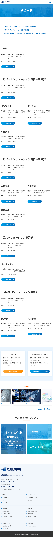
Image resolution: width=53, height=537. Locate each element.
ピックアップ (31, 495)
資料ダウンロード (7, 523)
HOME (2, 19)
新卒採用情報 (6, 511)
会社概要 (5, 508)
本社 (6, 26)
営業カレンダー (32, 514)
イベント (30, 500)
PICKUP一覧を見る (43, 409)
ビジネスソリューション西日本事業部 (17, 30)
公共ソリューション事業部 (13, 33)
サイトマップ (6, 528)
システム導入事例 (32, 497)
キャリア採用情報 (32, 511)
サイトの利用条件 (32, 526)
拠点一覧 (30, 508)
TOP (4, 495)
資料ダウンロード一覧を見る (40, 371)
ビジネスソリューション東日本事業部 (24, 26)
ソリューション (6, 497)
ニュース (5, 502)
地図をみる (8, 66)
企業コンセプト (6, 514)
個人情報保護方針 (7, 526)
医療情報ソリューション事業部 (36, 33)
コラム (4, 500)
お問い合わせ (31, 523)
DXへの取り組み (32, 516)
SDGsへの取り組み (7, 516)
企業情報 (9, 19)
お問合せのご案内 (13, 371)
